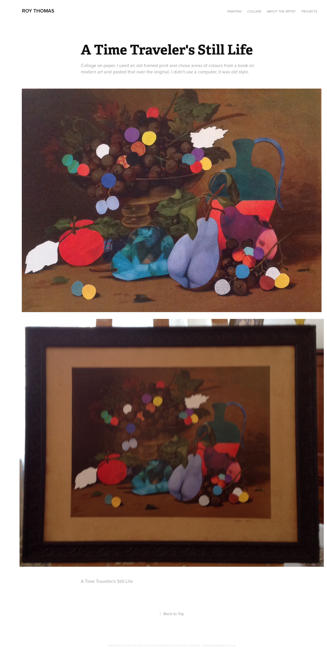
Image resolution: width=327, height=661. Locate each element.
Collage (254, 11)
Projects (309, 11)
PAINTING (234, 11)
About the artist (281, 11)
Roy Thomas (38, 10)
